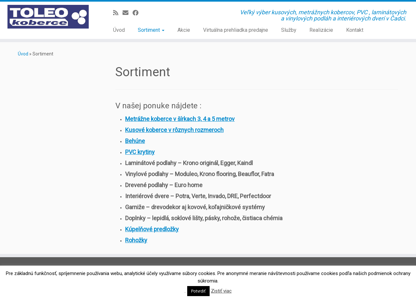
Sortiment (151, 30)
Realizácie (321, 30)
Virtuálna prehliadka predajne (235, 30)
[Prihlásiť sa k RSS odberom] (118, 12)
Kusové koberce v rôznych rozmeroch (174, 129)
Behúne (135, 141)
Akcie (183, 30)
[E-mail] (128, 12)
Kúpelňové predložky (152, 229)
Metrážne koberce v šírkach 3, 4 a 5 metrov (180, 118)
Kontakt (354, 30)
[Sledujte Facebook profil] (138, 12)
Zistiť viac (221, 291)
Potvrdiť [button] (198, 291)
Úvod (119, 30)
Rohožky (136, 240)
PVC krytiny (140, 152)
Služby (288, 30)
